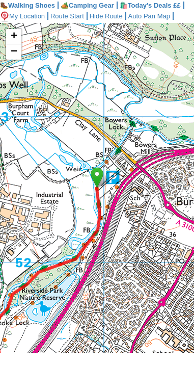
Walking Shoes (27, 5)
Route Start (71, 16)
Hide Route (112, 16)
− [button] (14, 52)
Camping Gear (87, 5)
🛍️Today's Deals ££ (150, 5)
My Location (24, 16)
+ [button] (14, 36)
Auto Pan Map (157, 16)
